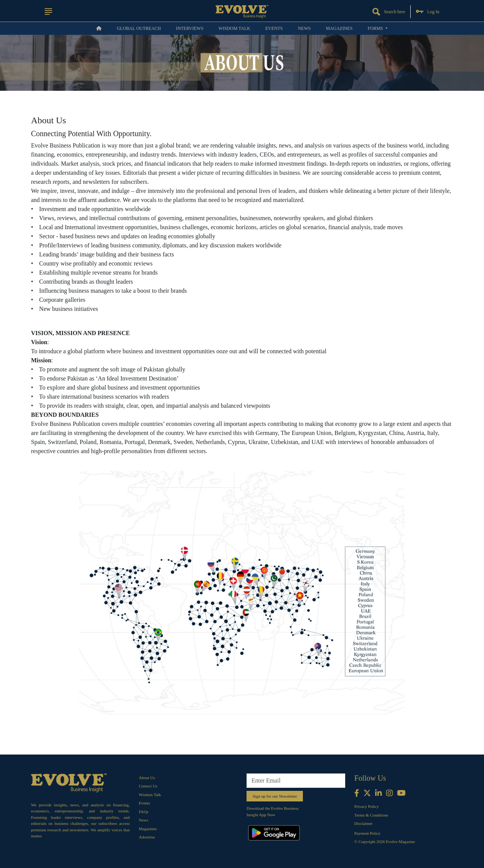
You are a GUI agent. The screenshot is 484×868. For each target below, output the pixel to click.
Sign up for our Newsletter (275, 796)
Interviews (189, 28)
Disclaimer (363, 823)
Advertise (147, 837)
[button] (48, 11)
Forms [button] (376, 28)
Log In (427, 11)
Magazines (339, 28)
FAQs (143, 811)
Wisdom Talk (234, 28)
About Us (147, 777)
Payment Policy (367, 833)
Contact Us (148, 786)
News (304, 28)
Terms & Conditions (371, 815)
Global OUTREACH (139, 28)
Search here (388, 12)
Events (274, 28)
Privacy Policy (366, 806)
